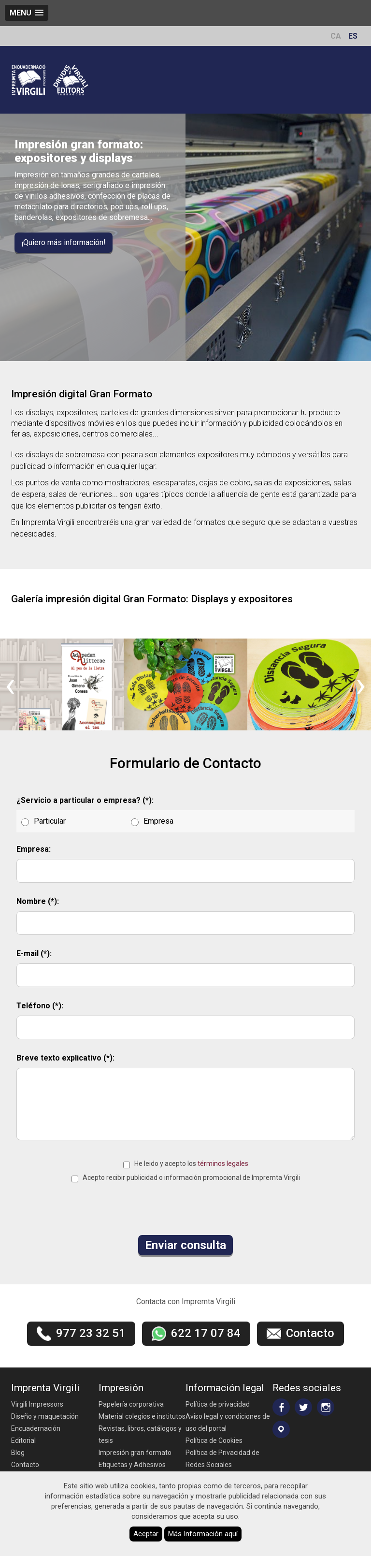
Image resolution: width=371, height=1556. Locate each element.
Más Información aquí (203, 1533)
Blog (18, 1452)
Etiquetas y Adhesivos (132, 1465)
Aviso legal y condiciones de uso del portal (228, 1422)
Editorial (23, 1440)
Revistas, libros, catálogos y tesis (140, 1434)
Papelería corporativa (131, 1404)
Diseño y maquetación (45, 1416)
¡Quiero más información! (63, 242)
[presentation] (10, 684)
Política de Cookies (214, 1440)
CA (335, 36)
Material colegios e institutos (142, 1416)
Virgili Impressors (37, 1404)
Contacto (25, 1465)
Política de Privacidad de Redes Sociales (222, 1459)
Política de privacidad (218, 1404)
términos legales (223, 1163)
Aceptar (145, 1533)
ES (352, 36)
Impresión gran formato (135, 1452)
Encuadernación (35, 1428)
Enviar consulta (185, 1245)
